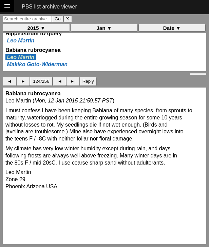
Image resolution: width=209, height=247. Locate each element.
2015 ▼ (36, 28)
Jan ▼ (104, 28)
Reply (88, 81)
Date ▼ (172, 28)
